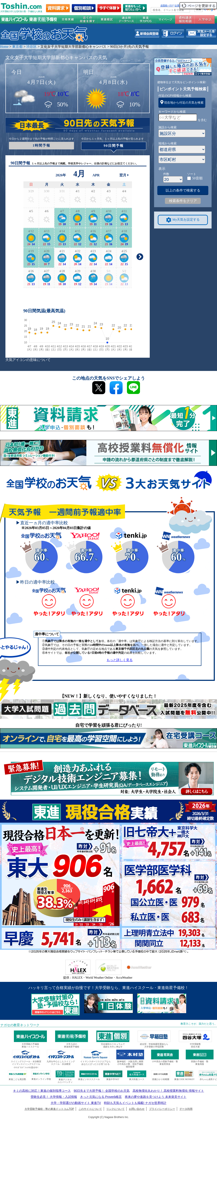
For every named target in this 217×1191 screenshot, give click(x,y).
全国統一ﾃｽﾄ (166, 5)
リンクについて (115, 1108)
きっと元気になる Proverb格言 (101, 1096)
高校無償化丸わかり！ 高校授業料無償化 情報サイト (168, 1090)
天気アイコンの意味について (28, 360)
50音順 (197, 178)
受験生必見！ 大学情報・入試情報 (54, 1096)
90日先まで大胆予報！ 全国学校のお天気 (101, 1090)
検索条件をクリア (183, 201)
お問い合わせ (137, 1108)
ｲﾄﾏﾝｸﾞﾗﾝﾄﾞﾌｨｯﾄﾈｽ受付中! (26, 1067)
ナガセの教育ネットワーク (19, 1025)
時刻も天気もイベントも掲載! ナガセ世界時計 (135, 1103)
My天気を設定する (183, 220)
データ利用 (185, 1108)
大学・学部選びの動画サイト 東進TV (76, 1103)
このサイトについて (90, 1108)
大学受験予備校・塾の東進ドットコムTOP (49, 1108)
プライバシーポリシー (162, 1108)
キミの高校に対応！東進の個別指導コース (42, 1090)
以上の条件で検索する (183, 190)
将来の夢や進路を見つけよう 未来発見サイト (155, 1096)
